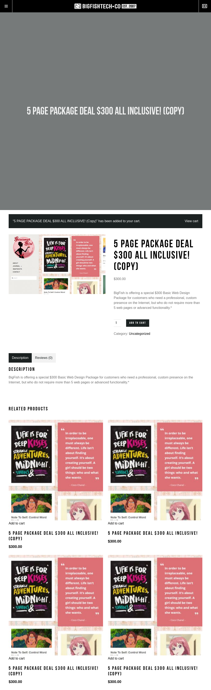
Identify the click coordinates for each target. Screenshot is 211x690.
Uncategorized (139, 333)
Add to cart (137, 323)
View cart (191, 221)
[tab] (20, 358)
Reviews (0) (43, 358)
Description (20, 358)
